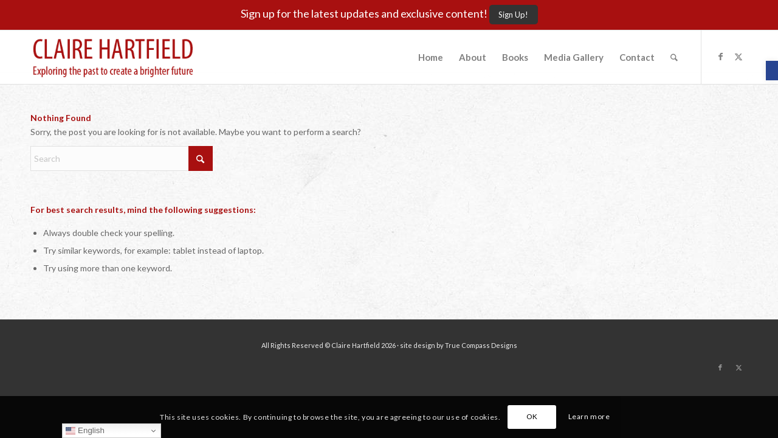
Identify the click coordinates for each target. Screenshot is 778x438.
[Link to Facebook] (720, 56)
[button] (772, 70)
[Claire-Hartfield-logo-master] (113, 57)
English (85, 431)
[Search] (674, 57)
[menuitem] (430, 57)
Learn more (589, 416)
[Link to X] (738, 56)
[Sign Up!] (513, 14)
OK (532, 416)
